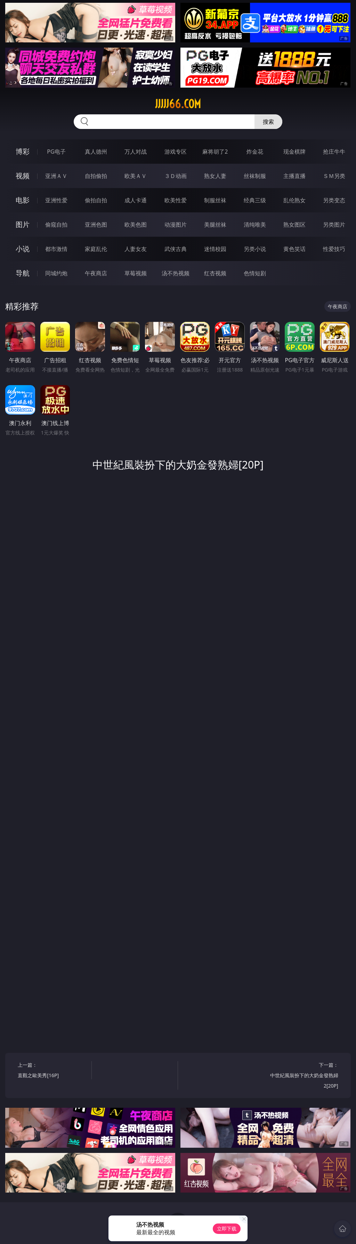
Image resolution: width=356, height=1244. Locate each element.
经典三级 (255, 200)
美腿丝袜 (215, 224)
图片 (23, 224)
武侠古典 (175, 249)
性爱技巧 (334, 249)
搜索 (268, 121)
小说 (23, 248)
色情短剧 (255, 273)
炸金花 (254, 151)
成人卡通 (135, 200)
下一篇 (303, 1076)
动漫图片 (175, 224)
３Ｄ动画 (175, 176)
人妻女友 (135, 249)
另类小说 (255, 249)
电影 (23, 200)
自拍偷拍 (96, 176)
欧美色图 (135, 224)
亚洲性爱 (56, 200)
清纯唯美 (255, 224)
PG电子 (56, 151)
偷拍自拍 (96, 200)
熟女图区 (294, 224)
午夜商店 (96, 273)
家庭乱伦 (96, 249)
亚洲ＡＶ (56, 176)
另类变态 (334, 200)
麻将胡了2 (215, 151)
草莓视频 (135, 273)
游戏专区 (175, 151)
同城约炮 (56, 273)
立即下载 (226, 1228)
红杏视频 (215, 273)
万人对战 (135, 151)
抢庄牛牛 (334, 151)
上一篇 (53, 1071)
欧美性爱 (175, 200)
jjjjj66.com (178, 104)
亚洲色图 (96, 224)
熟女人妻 (215, 176)
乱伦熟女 (294, 200)
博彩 (23, 151)
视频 (23, 175)
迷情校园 (215, 249)
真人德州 (96, 151)
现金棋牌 (294, 151)
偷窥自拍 (56, 224)
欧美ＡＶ (135, 176)
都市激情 (56, 249)
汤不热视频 (175, 273)
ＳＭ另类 (334, 176)
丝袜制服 (255, 176)
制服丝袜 (215, 200)
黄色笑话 (294, 249)
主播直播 (294, 176)
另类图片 (334, 224)
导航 (23, 273)
